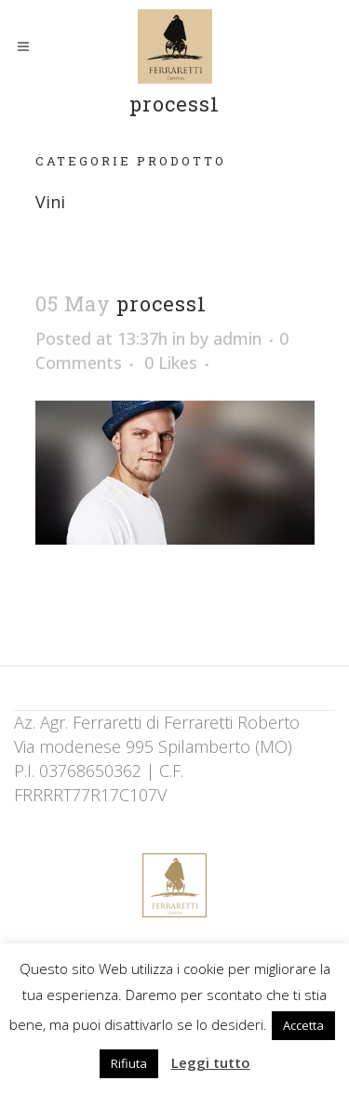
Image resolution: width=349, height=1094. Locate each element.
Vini (50, 202)
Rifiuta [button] (129, 1063)
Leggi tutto (210, 1062)
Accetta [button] (303, 1025)
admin (237, 338)
